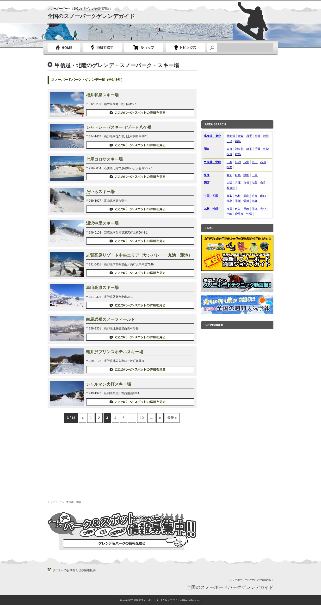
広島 (255, 196)
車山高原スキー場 (102, 287)
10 (142, 418)
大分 (263, 209)
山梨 (229, 162)
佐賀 (238, 209)
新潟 (238, 162)
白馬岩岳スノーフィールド (110, 319)
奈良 (263, 182)
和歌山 (231, 188)
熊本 (255, 209)
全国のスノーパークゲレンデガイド (91, 16)
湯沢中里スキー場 (102, 223)
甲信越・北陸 (212, 162)
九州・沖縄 (211, 209)
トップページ (64, 47)
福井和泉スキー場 (102, 95)
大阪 (229, 182)
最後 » (172, 418)
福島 (238, 141)
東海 (207, 175)
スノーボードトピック (185, 47)
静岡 (246, 175)
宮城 (257, 136)
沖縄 (249, 214)
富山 (255, 162)
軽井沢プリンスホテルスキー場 (114, 352)
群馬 (238, 154)
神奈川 (239, 149)
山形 (229, 141)
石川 (263, 162)
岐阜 (238, 175)
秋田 (266, 136)
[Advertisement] (122, 461)
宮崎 (229, 214)
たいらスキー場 (100, 191)
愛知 (229, 175)
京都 (246, 182)
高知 (255, 201)
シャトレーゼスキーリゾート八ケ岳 (118, 127)
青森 (241, 136)
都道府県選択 (102, 47)
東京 (229, 149)
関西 (207, 182)
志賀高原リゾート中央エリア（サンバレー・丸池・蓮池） (139, 255)
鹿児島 (239, 214)
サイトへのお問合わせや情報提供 (74, 570)
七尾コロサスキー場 (104, 159)
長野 (246, 162)
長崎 (246, 209)
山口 (263, 196)
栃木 (229, 154)
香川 (238, 201)
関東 (207, 149)
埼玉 (249, 149)
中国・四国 (211, 196)
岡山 (246, 196)
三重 (255, 175)
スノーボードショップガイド (143, 47)
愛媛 (246, 201)
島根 (238, 196)
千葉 (257, 149)
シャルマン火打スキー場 (108, 384)
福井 (229, 167)
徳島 (229, 201)
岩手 (249, 136)
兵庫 (238, 182)
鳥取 (229, 196)
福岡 (229, 209)
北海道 (231, 136)
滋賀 (255, 182)
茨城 (266, 149)
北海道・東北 (212, 136)
